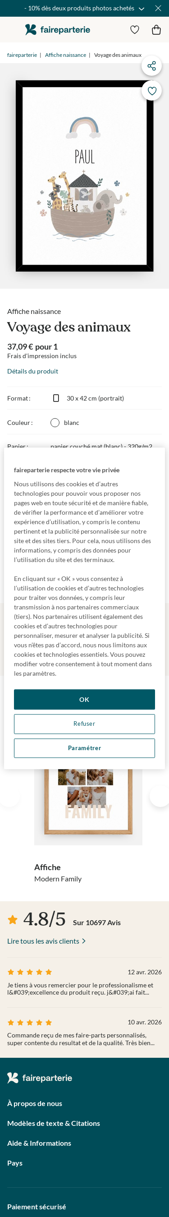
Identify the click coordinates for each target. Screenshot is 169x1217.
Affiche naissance (65, 54)
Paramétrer (84, 748)
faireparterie (57, 29)
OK (84, 699)
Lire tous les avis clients (43, 940)
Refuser (84, 723)
